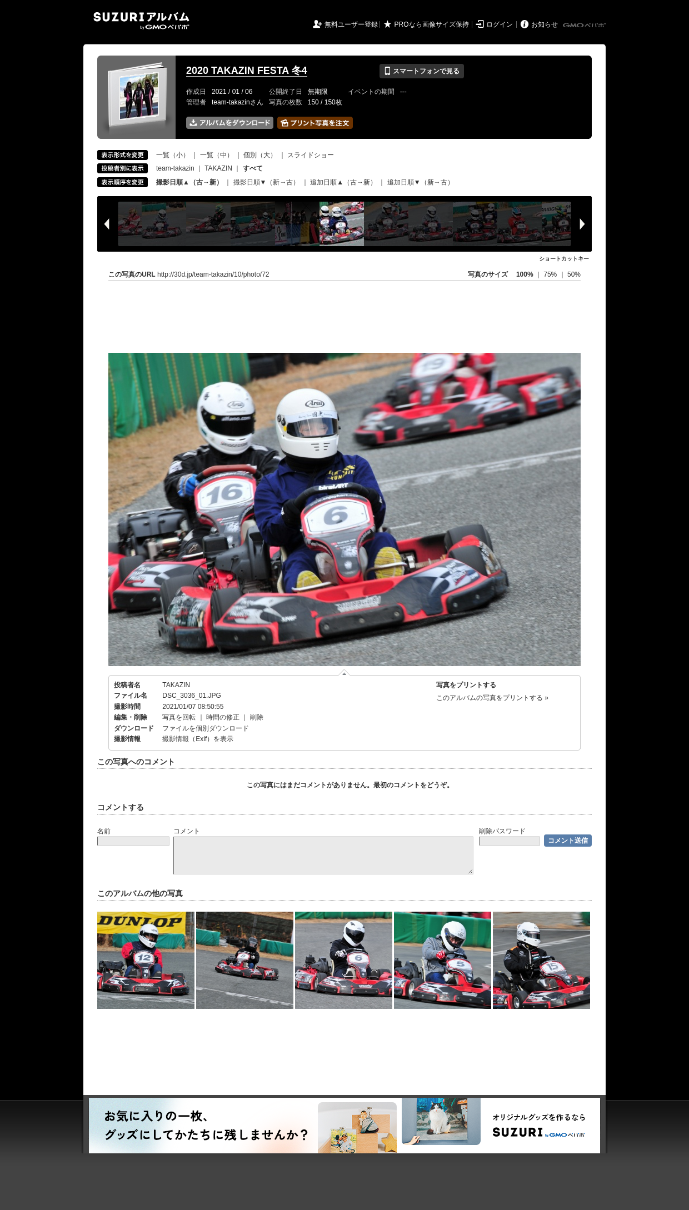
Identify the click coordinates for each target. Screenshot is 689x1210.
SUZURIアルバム (141, 21)
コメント (186, 831)
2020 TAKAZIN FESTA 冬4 (246, 70)
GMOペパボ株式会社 (585, 25)
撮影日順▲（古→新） (189, 182)
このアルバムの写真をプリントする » (492, 698)
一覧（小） (172, 155)
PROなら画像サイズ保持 (432, 24)
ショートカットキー (564, 259)
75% (550, 274)
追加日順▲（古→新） (343, 182)
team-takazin (175, 168)
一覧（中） (216, 155)
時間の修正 (222, 717)
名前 (104, 831)
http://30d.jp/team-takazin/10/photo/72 (213, 274)
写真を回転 (179, 717)
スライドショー (310, 155)
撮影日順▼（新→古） (266, 182)
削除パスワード (502, 831)
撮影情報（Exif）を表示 (197, 739)
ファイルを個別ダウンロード (205, 728)
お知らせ (544, 24)
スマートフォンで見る (421, 71)
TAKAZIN (218, 168)
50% (574, 274)
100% (525, 274)
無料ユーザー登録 (351, 24)
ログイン (499, 24)
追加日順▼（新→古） (420, 182)
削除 (256, 717)
